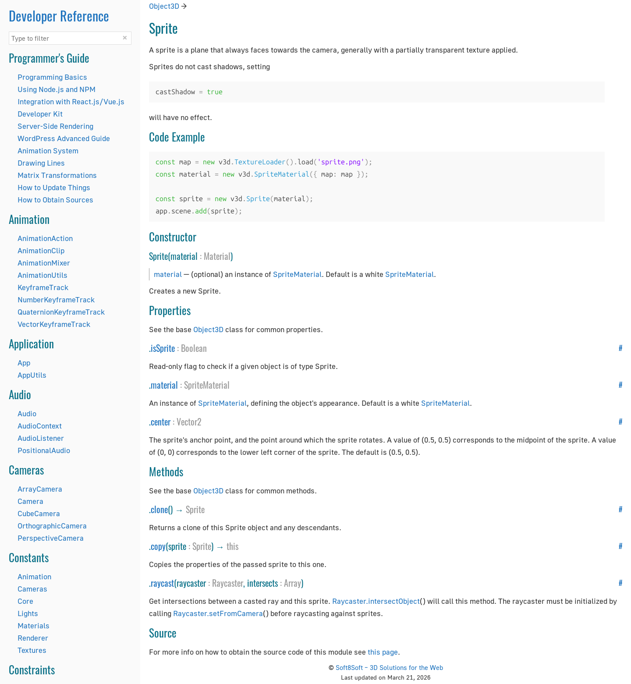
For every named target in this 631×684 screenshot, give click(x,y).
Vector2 (189, 421)
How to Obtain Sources (55, 199)
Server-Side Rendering (55, 126)
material (168, 274)
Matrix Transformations (57, 175)
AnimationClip (41, 250)
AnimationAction (45, 238)
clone (159, 509)
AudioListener (41, 438)
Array (292, 582)
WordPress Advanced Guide (64, 138)
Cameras (32, 588)
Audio (27, 413)
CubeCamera (39, 513)
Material (217, 255)
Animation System (48, 150)
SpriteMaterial (297, 274)
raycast (162, 582)
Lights (28, 613)
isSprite (163, 347)
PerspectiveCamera (51, 537)
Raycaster (227, 582)
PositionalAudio (44, 450)
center (160, 421)
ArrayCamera (40, 488)
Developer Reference (59, 15)
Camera (30, 501)
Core (25, 601)
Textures (32, 650)
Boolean (194, 347)
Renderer (33, 637)
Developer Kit (40, 113)
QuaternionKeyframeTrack (61, 311)
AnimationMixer (44, 262)
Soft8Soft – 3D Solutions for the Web (389, 667)
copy (158, 546)
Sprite (195, 509)
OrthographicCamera (52, 525)
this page (383, 651)
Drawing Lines (41, 162)
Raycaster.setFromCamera (218, 613)
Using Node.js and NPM (57, 89)
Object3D (164, 6)
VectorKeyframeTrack (54, 324)
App (24, 362)
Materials (34, 625)
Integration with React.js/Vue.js (71, 101)
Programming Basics (52, 77)
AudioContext (40, 425)
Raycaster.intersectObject (376, 601)
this (232, 546)
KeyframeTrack (43, 287)
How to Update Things (54, 187)
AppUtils (32, 374)
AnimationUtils (42, 275)
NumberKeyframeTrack (56, 299)
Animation (34, 576)
